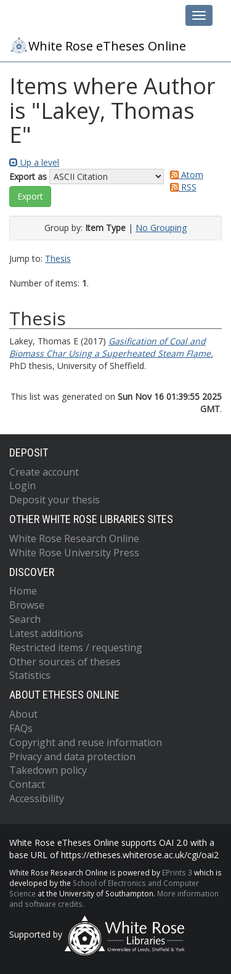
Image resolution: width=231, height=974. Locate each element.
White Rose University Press (74, 552)
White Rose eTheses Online (97, 45)
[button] (30, 196)
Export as (28, 176)
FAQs (21, 728)
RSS (181, 187)
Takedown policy (48, 770)
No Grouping (161, 227)
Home (23, 591)
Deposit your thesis (54, 499)
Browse (26, 605)
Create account (44, 472)
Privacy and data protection (72, 756)
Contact (27, 784)
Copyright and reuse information (85, 742)
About (23, 714)
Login (22, 485)
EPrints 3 (177, 872)
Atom (184, 175)
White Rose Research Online (74, 538)
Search (25, 619)
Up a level (34, 162)
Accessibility (36, 798)
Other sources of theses (65, 661)
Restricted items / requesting (75, 647)
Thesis (58, 258)
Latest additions (46, 633)
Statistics (30, 675)
